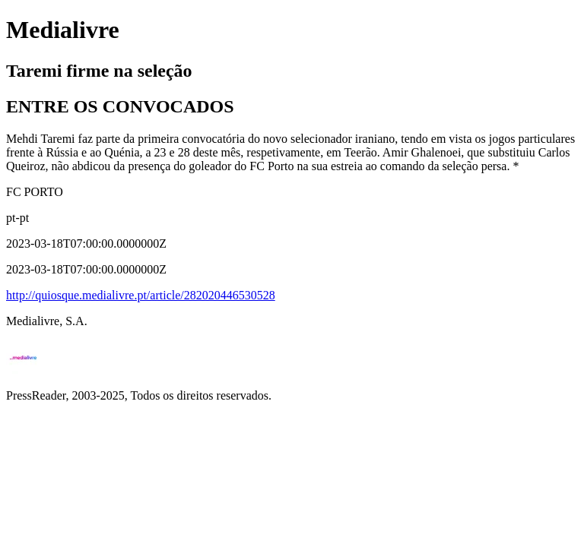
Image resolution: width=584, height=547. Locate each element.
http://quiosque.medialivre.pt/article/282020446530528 (140, 295)
